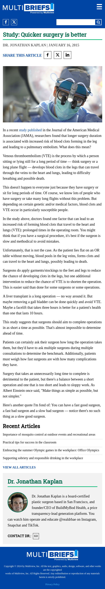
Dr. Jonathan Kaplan (24, 45)
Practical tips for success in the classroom (29, 442)
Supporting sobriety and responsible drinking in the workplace (43, 458)
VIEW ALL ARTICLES (19, 467)
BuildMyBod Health (71, 508)
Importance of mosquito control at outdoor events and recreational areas (49, 434)
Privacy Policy (52, 584)
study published (30, 130)
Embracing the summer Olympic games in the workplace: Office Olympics (51, 450)
